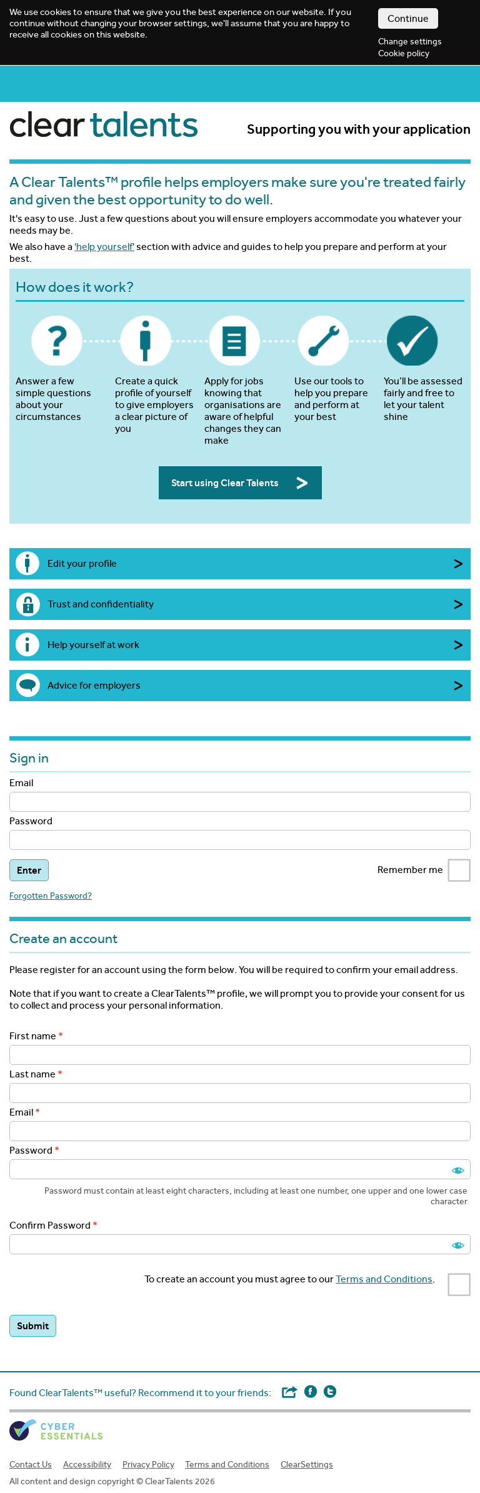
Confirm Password (50, 1225)
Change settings (410, 41)
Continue (408, 18)
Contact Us (30, 1464)
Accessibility (87, 1464)
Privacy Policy (148, 1464)
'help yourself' (104, 246)
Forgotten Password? (50, 896)
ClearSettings (307, 1464)
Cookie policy (403, 53)
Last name (32, 1074)
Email (21, 783)
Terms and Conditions (384, 1279)
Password (30, 821)
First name (32, 1036)
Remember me (424, 870)
